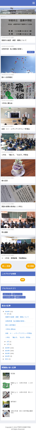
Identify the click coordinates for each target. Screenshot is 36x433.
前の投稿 (30, 266)
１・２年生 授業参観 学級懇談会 (14, 258)
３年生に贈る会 (7, 103)
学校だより (16, 294)
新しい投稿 (6, 266)
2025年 (7, 348)
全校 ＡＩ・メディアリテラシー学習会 (16, 129)
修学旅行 (14, 401)
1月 (8, 344)
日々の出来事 (7, 297)
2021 (7, 359)
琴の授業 (5, 232)
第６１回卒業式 (7, 77)
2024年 (7, 350)
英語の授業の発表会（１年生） (12, 206)
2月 (8, 341)
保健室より (19, 297)
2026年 (7, 311)
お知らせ (30, 52)
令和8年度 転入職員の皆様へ (12, 49)
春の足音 (5, 180)
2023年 (7, 353)
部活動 (13, 373)
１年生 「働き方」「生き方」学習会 (15, 155)
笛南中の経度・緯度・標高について (14, 40)
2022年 (7, 356)
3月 (8, 314)
